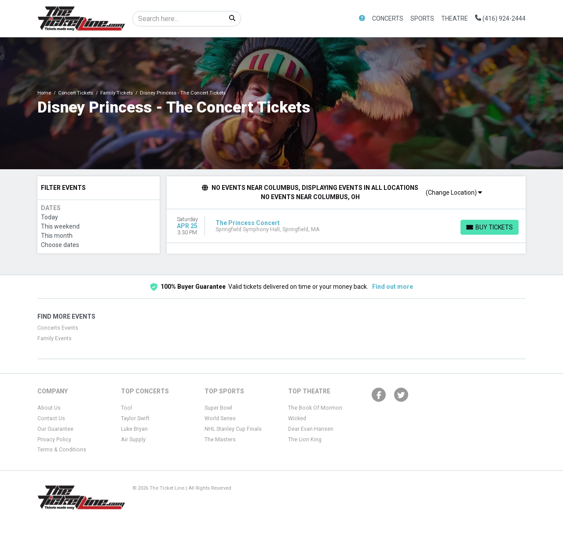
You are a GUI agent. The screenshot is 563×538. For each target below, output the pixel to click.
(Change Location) (454, 192)
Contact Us (51, 418)
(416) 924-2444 (500, 18)
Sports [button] (422, 18)
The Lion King (305, 439)
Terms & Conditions (61, 450)
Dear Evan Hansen (310, 429)
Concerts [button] (387, 18)
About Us (49, 408)
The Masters (220, 439)
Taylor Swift (135, 418)
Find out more (392, 286)
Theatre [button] (454, 18)
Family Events (54, 338)
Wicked (297, 418)
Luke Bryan (134, 429)
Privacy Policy (54, 439)
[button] (362, 19)
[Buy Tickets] (490, 227)
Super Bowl (218, 408)
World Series (220, 418)
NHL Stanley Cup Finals (233, 429)
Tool (126, 408)
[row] (346, 226)
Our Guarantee (55, 429)
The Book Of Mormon (315, 408)
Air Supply (133, 439)
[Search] (178, 18)
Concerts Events (57, 328)
